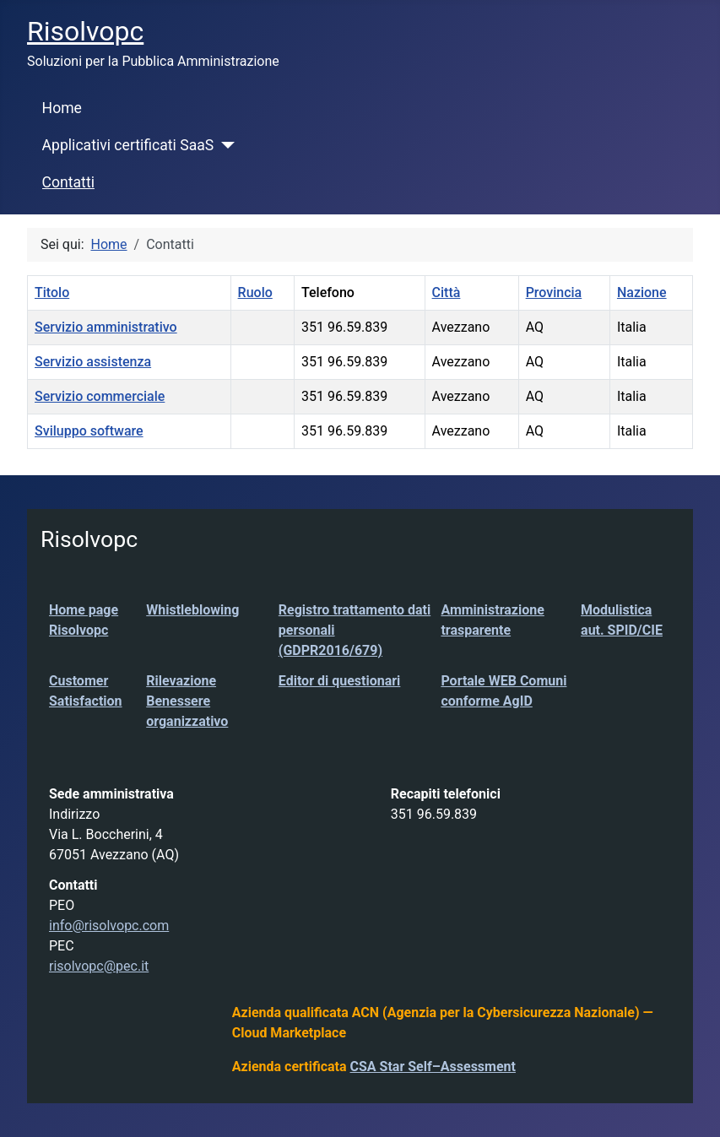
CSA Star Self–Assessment (433, 1066)
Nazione (642, 292)
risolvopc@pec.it (99, 966)
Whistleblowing (192, 610)
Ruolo (255, 292)
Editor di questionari (340, 681)
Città (446, 292)
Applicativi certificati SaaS (128, 145)
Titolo (52, 292)
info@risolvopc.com (109, 926)
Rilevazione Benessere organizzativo (187, 701)
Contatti (68, 182)
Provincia (554, 292)
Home (62, 108)
